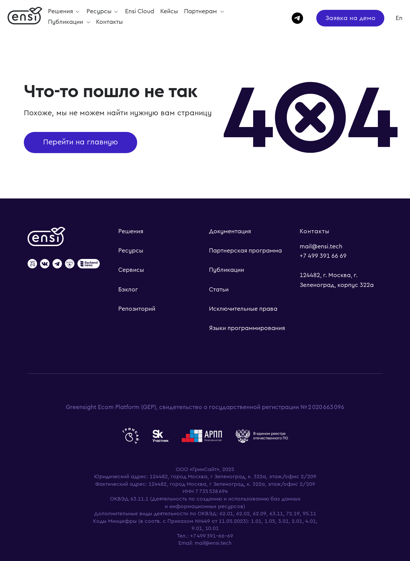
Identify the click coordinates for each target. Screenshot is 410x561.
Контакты (109, 22)
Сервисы (131, 270)
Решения (130, 231)
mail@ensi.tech (321, 246)
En (399, 18)
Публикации (66, 22)
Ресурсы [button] (100, 11)
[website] (32, 264)
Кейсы (169, 11)
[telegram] (294, 18)
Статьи (219, 290)
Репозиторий (136, 309)
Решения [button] (61, 11)
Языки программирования (247, 328)
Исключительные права (243, 309)
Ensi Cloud (139, 11)
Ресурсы (130, 251)
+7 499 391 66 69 (323, 256)
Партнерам (201, 11)
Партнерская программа (245, 251)
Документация (230, 231)
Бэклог (128, 290)
